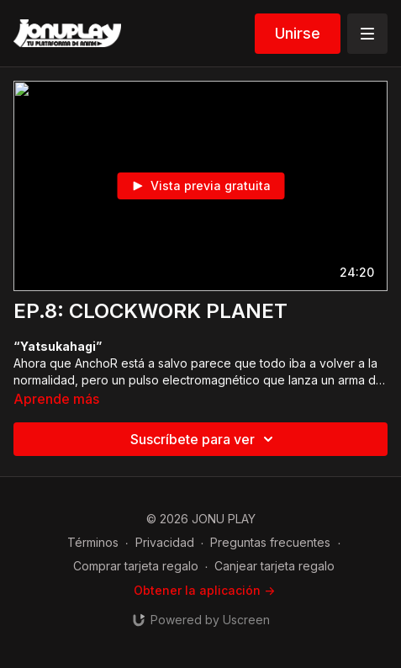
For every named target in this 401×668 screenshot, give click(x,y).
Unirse (297, 33)
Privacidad (164, 542)
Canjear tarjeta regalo (274, 566)
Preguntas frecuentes (270, 542)
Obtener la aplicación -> (204, 590)
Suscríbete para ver (204, 439)
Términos (93, 542)
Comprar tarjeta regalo (135, 566)
